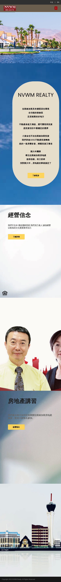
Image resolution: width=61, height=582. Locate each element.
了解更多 (35, 175)
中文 (51, 2)
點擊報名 (16, 427)
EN (58, 2)
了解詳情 (16, 237)
